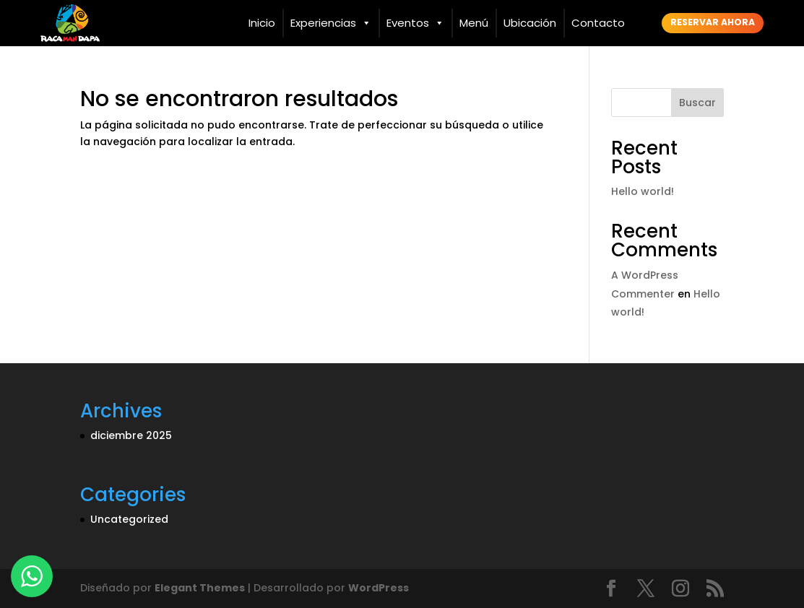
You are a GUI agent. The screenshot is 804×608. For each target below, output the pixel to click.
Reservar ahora (712, 22)
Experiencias (330, 23)
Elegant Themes (200, 588)
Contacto (598, 22)
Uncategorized (129, 519)
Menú (473, 22)
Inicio (261, 22)
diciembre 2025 (131, 435)
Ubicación (529, 22)
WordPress (378, 588)
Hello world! (642, 191)
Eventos (415, 23)
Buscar (697, 102)
